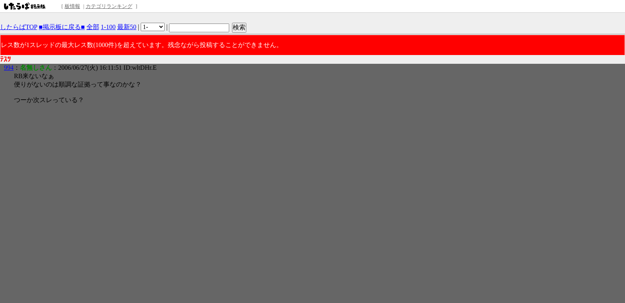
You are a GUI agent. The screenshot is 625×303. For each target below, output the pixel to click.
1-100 (108, 27)
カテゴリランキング (109, 6)
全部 (92, 27)
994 (9, 67)
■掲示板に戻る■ (62, 27)
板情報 (72, 6)
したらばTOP (18, 27)
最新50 (126, 27)
